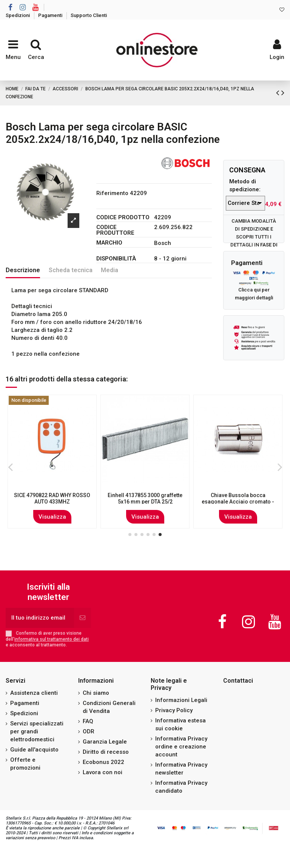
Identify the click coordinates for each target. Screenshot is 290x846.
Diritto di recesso (106, 751)
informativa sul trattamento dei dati (51, 639)
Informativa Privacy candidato (181, 786)
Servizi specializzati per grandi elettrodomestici (36, 731)
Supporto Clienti (89, 15)
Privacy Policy (174, 710)
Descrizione (23, 270)
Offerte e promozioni (25, 763)
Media (109, 270)
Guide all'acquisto (34, 749)
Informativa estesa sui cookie (180, 724)
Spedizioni (18, 15)
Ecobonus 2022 (103, 762)
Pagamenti (50, 15)
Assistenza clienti (34, 693)
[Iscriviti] (82, 618)
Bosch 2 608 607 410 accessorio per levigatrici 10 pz (52, 498)
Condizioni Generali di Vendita (109, 707)
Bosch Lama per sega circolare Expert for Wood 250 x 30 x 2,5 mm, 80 (145, 501)
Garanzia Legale (105, 741)
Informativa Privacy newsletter (181, 768)
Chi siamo (96, 693)
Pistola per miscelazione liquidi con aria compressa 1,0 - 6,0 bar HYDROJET (238, 501)
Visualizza (52, 516)
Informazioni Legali (181, 700)
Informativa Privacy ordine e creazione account (181, 746)
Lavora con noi (102, 772)
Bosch (162, 243)
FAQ (88, 721)
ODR (88, 731)
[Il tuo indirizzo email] (40, 618)
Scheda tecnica (71, 270)
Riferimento (112, 193)
